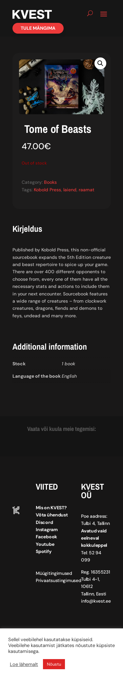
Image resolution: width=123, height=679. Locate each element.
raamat (86, 190)
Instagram (46, 529)
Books (50, 182)
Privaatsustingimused (58, 580)
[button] (100, 63)
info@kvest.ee (96, 601)
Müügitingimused (54, 573)
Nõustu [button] (54, 664)
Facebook (46, 537)
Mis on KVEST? (51, 508)
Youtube (45, 544)
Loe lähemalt (24, 664)
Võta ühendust (52, 515)
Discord (44, 522)
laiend (69, 190)
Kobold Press (47, 190)
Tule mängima (38, 28)
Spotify (43, 551)
